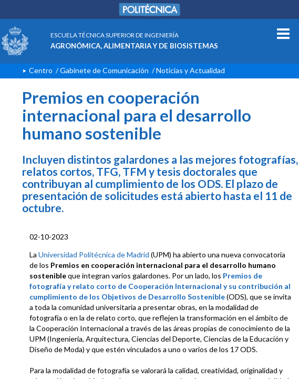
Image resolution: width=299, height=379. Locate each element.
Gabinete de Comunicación (104, 70)
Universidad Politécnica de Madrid (93, 254)
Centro (41, 70)
